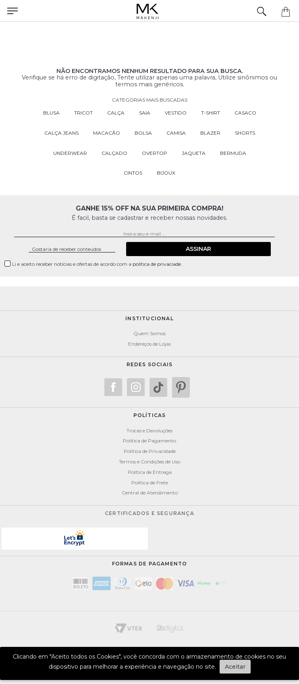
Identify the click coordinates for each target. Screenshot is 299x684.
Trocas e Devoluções (149, 431)
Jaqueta (194, 153)
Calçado (114, 153)
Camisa (176, 133)
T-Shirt (210, 113)
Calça (116, 113)
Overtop (154, 153)
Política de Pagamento (149, 441)
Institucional (149, 318)
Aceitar (235, 666)
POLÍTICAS (149, 415)
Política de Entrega (150, 472)
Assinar (198, 248)
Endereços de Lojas (149, 344)
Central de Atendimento (150, 493)
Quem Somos (149, 333)
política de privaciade (157, 264)
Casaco (245, 113)
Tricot (83, 113)
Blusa (51, 113)
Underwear (70, 153)
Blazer (210, 133)
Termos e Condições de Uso (149, 462)
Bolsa (143, 133)
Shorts (245, 133)
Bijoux (166, 173)
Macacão (106, 133)
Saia (144, 113)
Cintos (133, 173)
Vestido (176, 113)
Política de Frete (149, 483)
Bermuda (233, 153)
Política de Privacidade (150, 451)
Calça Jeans (61, 133)
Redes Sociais (150, 364)
